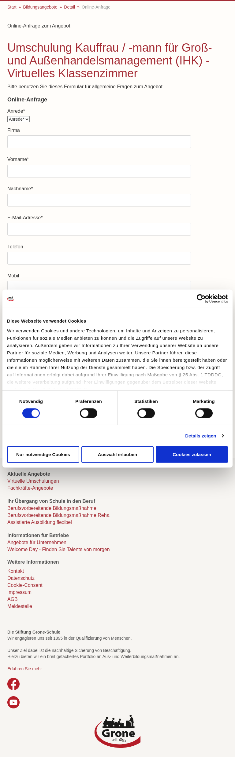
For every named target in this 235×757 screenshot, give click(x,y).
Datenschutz (21, 578)
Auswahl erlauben (117, 454)
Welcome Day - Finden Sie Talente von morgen (58, 549)
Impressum (19, 592)
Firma (13, 130)
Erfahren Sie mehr (24, 668)
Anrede (16, 111)
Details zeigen (200, 435)
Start (12, 7)
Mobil (13, 275)
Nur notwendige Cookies (43, 454)
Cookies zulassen (192, 454)
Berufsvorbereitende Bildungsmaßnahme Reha (58, 515)
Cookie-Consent (25, 585)
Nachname (20, 188)
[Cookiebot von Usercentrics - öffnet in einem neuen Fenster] (201, 298)
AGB (12, 599)
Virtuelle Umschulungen (33, 481)
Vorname (18, 159)
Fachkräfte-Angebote (30, 488)
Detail (69, 7)
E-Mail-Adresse (25, 217)
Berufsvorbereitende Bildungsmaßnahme (51, 508)
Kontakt (15, 571)
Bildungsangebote (40, 7)
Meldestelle (19, 606)
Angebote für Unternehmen (36, 542)
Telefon (15, 246)
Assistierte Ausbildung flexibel (39, 522)
